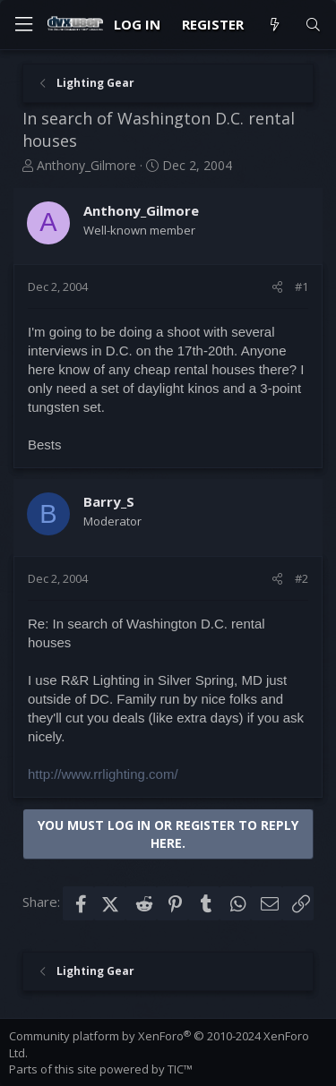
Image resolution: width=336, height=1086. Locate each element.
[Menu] (23, 24)
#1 (301, 286)
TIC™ (180, 1069)
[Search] (313, 24)
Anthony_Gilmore (86, 165)
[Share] (277, 286)
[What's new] (273, 24)
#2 (301, 578)
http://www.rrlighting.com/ (103, 774)
